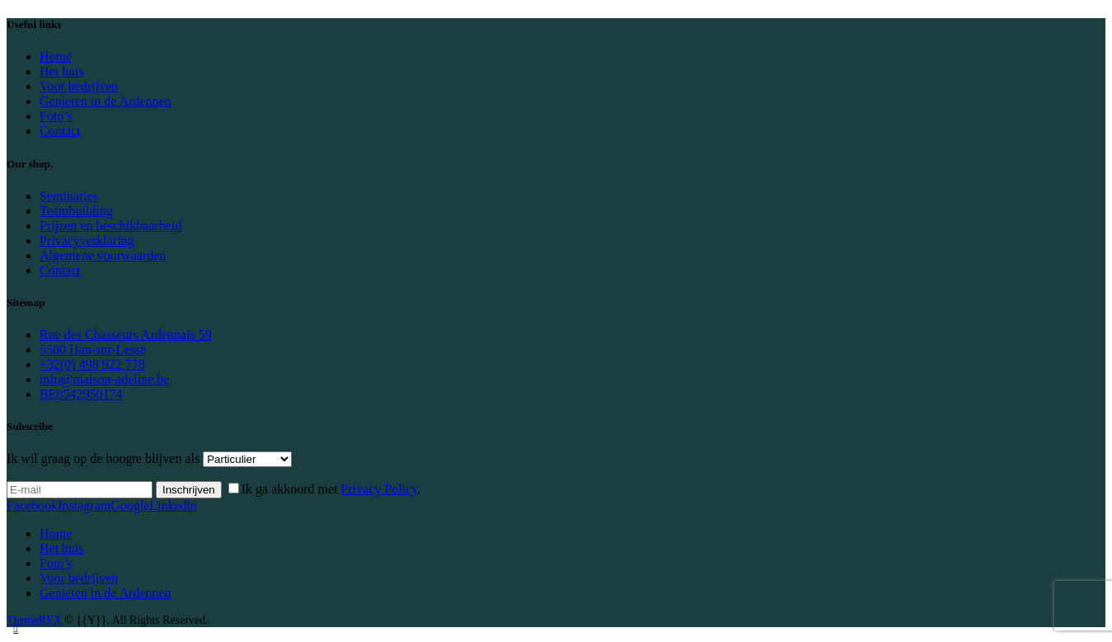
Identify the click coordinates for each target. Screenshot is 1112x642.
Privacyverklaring (87, 241)
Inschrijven (188, 490)
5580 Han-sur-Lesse (93, 349)
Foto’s (56, 116)
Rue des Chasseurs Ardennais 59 (126, 335)
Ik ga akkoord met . (331, 489)
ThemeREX (34, 620)
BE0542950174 (81, 394)
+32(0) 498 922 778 (92, 364)
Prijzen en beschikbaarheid (110, 226)
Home (56, 57)
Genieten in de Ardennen (105, 101)
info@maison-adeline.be (104, 379)
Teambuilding (76, 211)
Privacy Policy (379, 489)
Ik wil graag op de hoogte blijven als (103, 458)
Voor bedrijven (79, 86)
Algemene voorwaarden (103, 255)
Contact (60, 131)
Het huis (62, 71)
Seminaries (69, 196)
